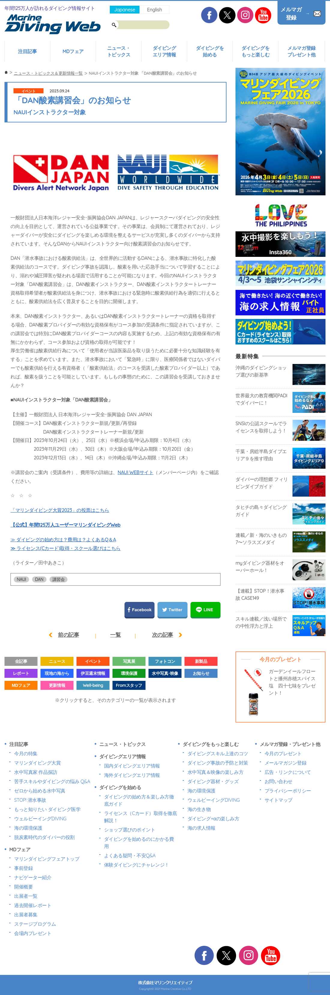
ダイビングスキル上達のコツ (218, 753)
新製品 (201, 661)
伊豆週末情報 (93, 673)
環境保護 (129, 673)
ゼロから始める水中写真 (39, 791)
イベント (28, 91)
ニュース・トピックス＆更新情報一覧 (48, 73)
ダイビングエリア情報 (164, 51)
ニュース (57, 661)
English (154, 10)
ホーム (6, 72)
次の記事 (162, 634)
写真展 (129, 661)
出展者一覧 (26, 896)
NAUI (21, 579)
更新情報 (57, 685)
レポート (21, 673)
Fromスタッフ (129, 685)
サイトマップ (278, 800)
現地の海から (57, 673)
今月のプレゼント (283, 753)
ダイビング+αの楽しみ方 (213, 819)
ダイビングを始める (210, 51)
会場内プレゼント (32, 933)
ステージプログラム (35, 924)
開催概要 (23, 887)
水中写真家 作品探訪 (35, 772)
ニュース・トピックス (118, 51)
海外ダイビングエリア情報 (132, 775)
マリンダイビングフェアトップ (46, 859)
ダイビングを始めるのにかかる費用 (139, 842)
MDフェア (72, 51)
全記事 (21, 661)
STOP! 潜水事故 (30, 800)
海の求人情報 (201, 828)
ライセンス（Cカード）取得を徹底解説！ (140, 816)
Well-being (93, 685)
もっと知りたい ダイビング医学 (47, 809)
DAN (39, 579)
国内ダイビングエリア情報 (132, 766)
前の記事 (68, 634)
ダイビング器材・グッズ (213, 781)
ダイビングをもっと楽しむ (255, 51)
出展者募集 (26, 915)
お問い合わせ (278, 781)
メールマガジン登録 (286, 763)
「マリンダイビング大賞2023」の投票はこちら (59, 510)
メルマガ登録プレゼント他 (301, 51)
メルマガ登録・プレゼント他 (290, 744)
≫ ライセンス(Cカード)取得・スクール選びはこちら (65, 548)
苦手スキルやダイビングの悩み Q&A (52, 781)
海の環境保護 (28, 828)
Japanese (124, 10)
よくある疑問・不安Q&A (130, 855)
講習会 (58, 579)
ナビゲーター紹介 (32, 877)
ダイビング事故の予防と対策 (218, 763)
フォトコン (165, 661)
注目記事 (27, 51)
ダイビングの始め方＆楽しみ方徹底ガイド (139, 800)
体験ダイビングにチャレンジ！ (136, 865)
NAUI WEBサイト (135, 472)
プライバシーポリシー (288, 791)
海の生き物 (199, 809)
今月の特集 (26, 753)
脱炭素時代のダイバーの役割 (44, 837)
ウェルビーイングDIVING (40, 819)
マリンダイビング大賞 (37, 763)
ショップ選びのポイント (129, 830)
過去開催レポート (32, 905)
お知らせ (201, 673)
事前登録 (23, 868)
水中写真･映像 (165, 673)
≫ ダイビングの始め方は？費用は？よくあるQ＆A (63, 540)
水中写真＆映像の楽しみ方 (215, 772)
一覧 (115, 634)
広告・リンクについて (288, 772)
